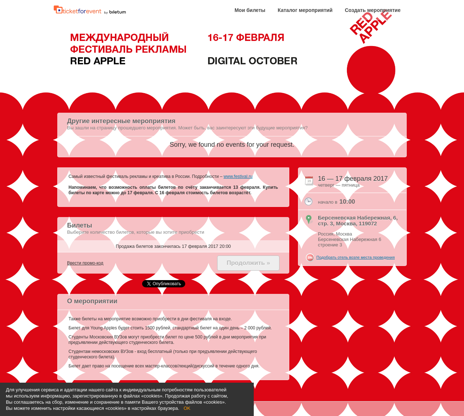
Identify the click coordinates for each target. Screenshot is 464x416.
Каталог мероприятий (305, 10)
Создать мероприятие (373, 10)
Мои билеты (250, 10)
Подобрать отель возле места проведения (355, 257)
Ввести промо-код (85, 263)
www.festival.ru (238, 176)
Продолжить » (248, 262)
